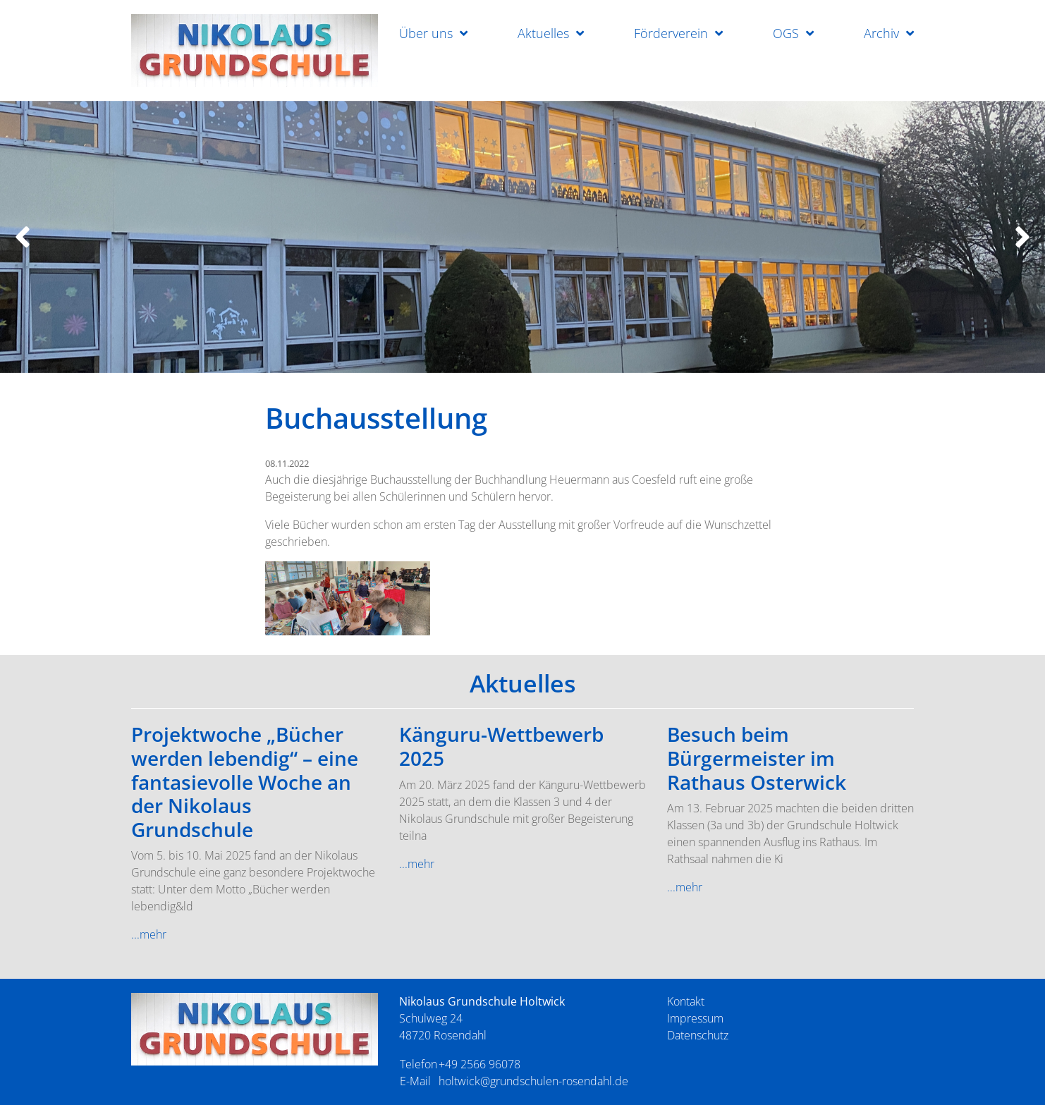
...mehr (148, 934)
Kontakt (685, 1001)
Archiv (881, 33)
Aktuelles (543, 33)
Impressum (695, 1018)
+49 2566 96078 (479, 1064)
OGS (786, 33)
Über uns (426, 33)
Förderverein (671, 33)
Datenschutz (697, 1035)
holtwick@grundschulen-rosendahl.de (533, 1081)
